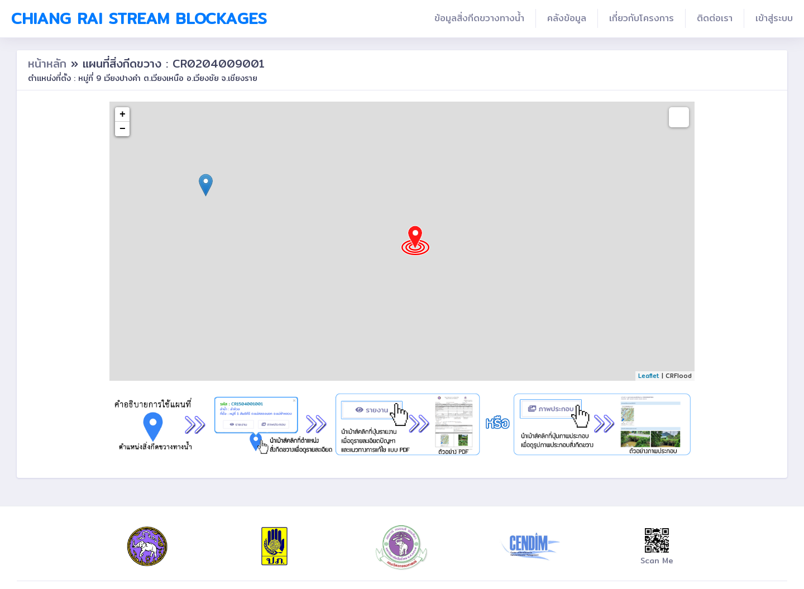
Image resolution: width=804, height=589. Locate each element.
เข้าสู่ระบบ (774, 18)
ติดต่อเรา (715, 18)
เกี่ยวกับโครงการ (641, 18)
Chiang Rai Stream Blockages (139, 18)
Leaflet (648, 376)
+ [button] (122, 114)
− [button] (122, 129)
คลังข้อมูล (566, 18)
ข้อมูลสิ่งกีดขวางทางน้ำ (479, 18)
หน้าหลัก (49, 63)
